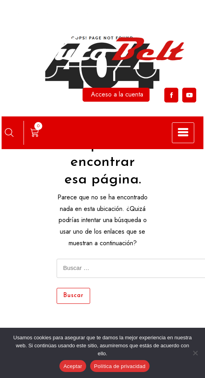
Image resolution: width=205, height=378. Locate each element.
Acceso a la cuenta (117, 94)
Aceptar (72, 366)
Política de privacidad (120, 366)
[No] (195, 353)
